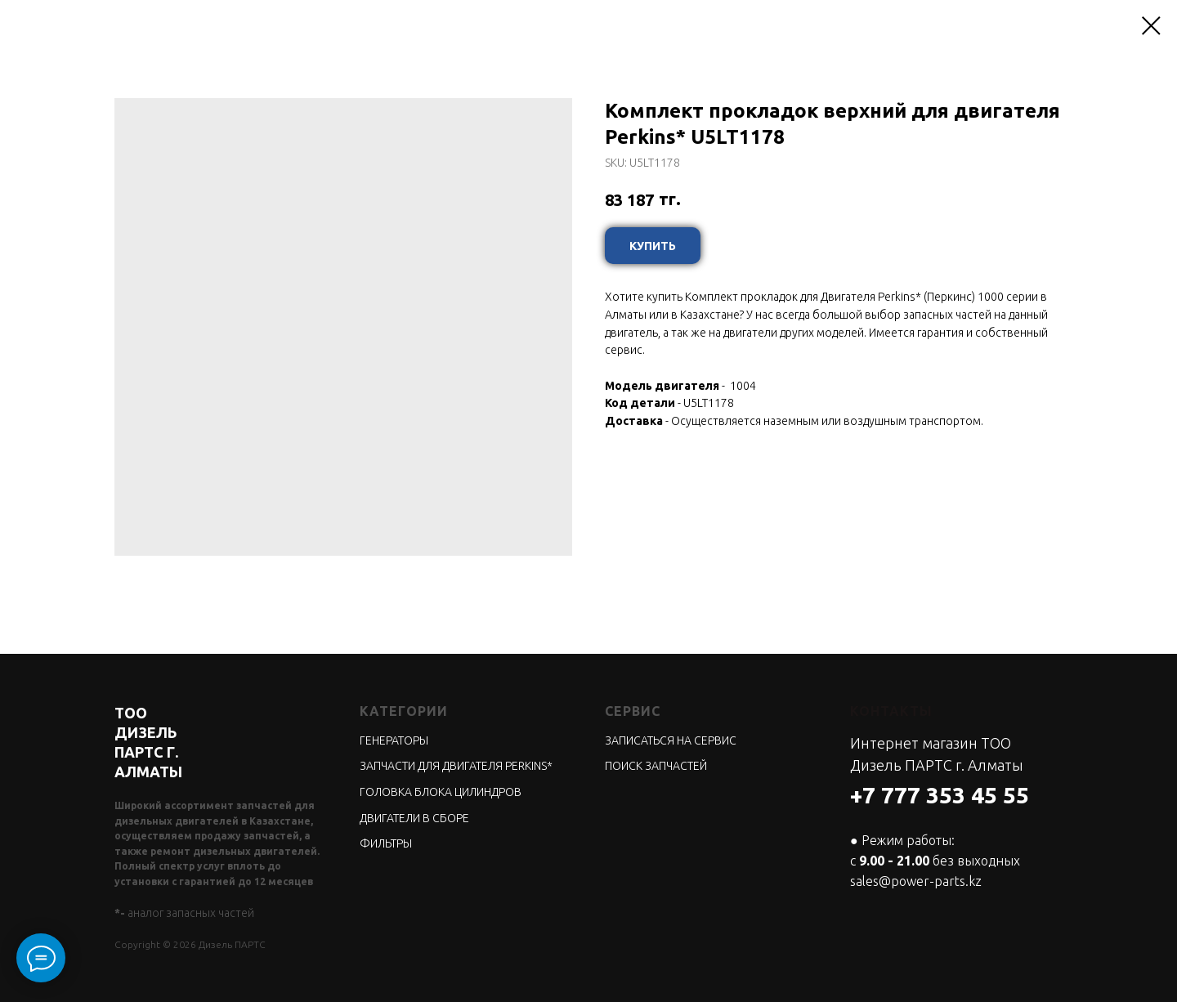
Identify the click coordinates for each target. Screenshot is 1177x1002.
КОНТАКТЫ (891, 711)
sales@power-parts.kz (916, 881)
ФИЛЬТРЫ (386, 843)
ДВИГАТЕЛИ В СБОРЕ (414, 818)
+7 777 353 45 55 (939, 794)
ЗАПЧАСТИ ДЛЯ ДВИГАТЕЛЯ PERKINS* (456, 765)
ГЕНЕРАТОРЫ (394, 740)
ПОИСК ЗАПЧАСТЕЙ (656, 765)
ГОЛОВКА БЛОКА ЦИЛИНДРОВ (440, 791)
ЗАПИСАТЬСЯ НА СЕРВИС (670, 740)
